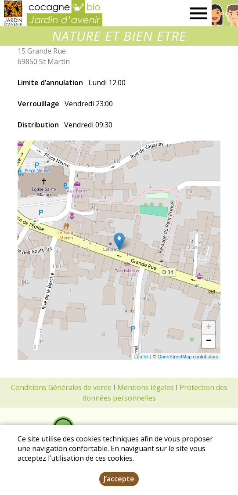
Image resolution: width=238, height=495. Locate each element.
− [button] (209, 341)
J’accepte (119, 479)
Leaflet (141, 356)
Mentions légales (145, 387)
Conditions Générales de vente (61, 387)
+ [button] (209, 327)
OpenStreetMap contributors (188, 356)
